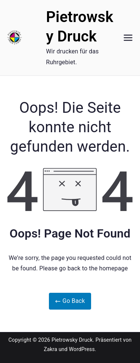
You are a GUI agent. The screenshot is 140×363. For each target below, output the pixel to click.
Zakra (50, 349)
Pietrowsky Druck (72, 340)
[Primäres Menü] (128, 37)
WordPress (81, 349)
